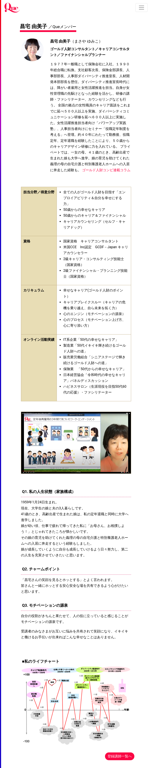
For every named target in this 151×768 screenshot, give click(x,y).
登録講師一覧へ (120, 756)
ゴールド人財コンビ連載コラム (106, 170)
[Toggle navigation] (141, 7)
